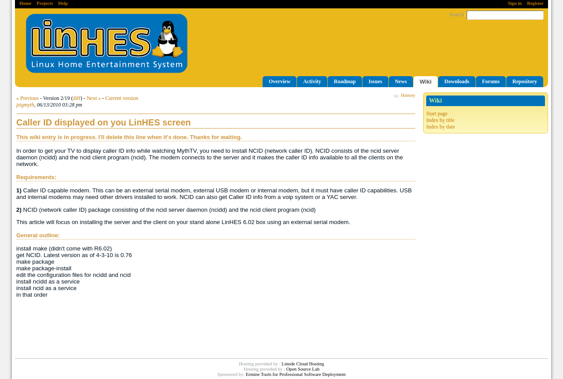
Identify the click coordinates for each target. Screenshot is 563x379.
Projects (45, 3)
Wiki (425, 81)
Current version (121, 98)
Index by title (440, 120)
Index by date (440, 127)
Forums (491, 81)
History (408, 95)
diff (76, 98)
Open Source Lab (303, 369)
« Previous (27, 98)
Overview (279, 81)
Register (535, 3)
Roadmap (345, 81)
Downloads (456, 81)
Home (25, 3)
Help (63, 3)
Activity (312, 81)
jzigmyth (25, 105)
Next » (94, 98)
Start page (436, 113)
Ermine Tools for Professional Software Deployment (296, 374)
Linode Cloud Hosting (303, 363)
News (401, 81)
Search (457, 14)
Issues (375, 81)
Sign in (515, 3)
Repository (524, 81)
